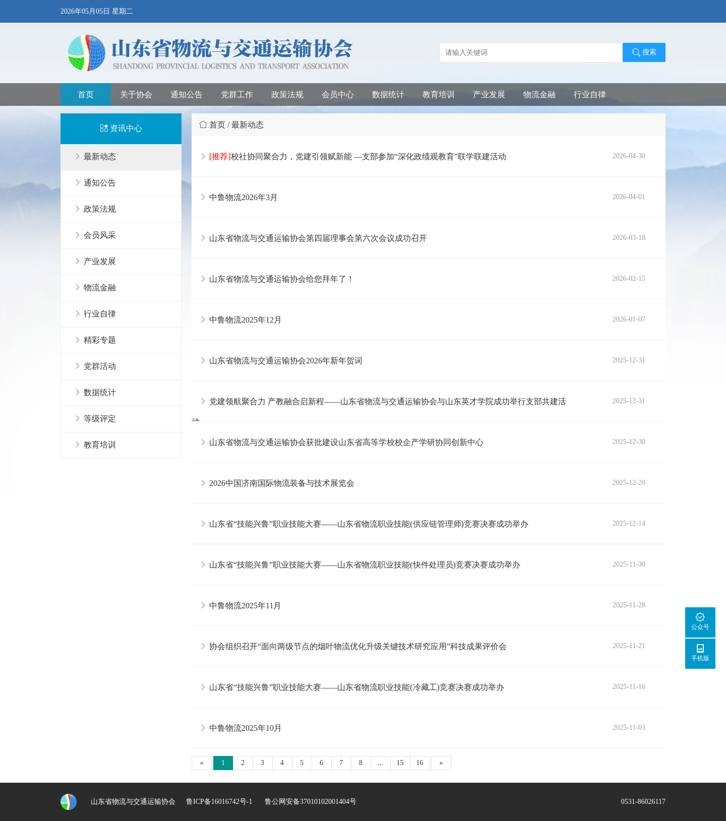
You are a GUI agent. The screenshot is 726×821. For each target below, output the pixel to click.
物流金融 (539, 94)
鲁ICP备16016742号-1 (219, 801)
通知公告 (186, 94)
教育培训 (438, 94)
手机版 (700, 652)
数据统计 (388, 94)
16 (420, 763)
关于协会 (136, 94)
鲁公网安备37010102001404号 (309, 801)
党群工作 (237, 94)
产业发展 (489, 94)
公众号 (700, 621)
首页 (86, 94)
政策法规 (287, 94)
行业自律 (590, 94)
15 (400, 763)
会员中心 (338, 94)
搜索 (644, 52)
